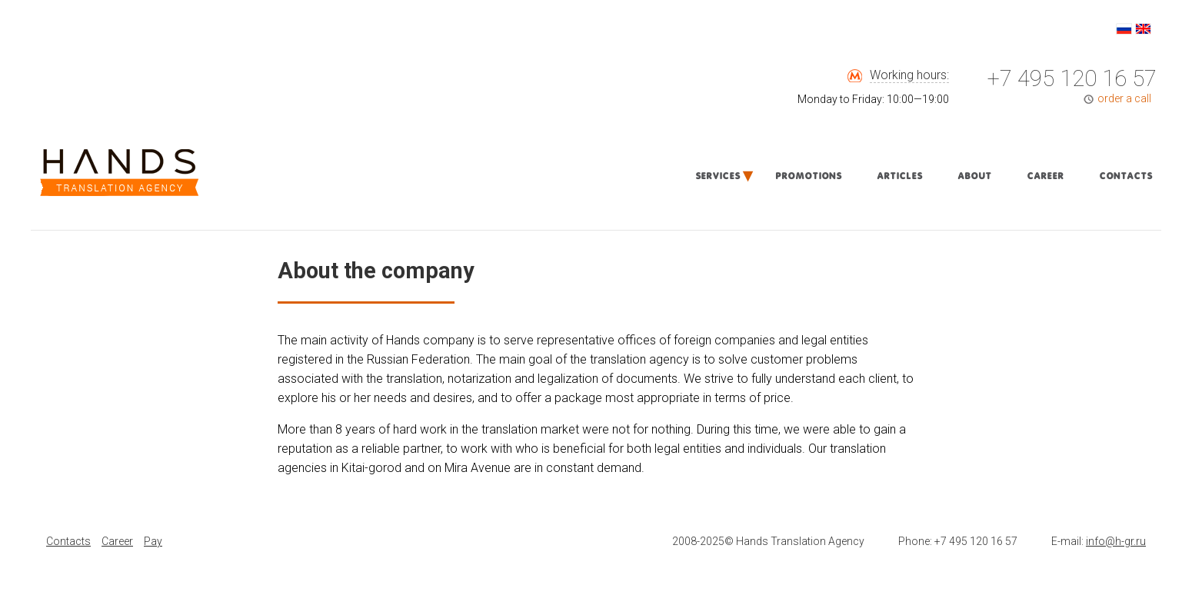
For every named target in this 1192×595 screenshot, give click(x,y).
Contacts (1125, 176)
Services (717, 176)
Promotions (808, 176)
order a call (1124, 98)
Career (1045, 176)
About (974, 176)
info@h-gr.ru (1116, 541)
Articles (899, 176)
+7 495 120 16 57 (1072, 78)
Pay (153, 541)
